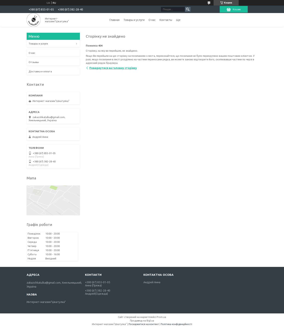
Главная (114, 19)
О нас (152, 19)
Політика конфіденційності (176, 324)
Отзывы (34, 62)
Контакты (166, 19)
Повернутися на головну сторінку (113, 68)
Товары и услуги (134, 19)
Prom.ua (161, 317)
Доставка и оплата (40, 71)
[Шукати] (188, 9)
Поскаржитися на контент (144, 324)
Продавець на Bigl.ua (142, 320)
